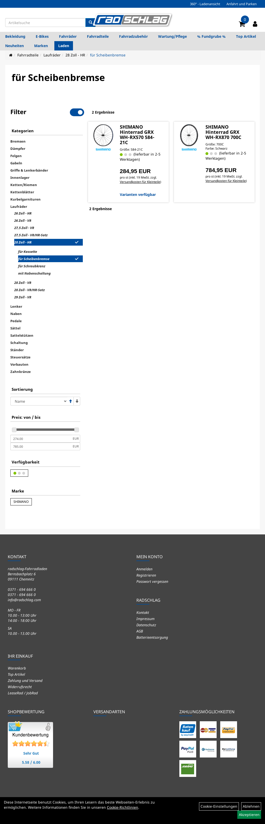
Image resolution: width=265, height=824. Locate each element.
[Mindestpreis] (40, 439)
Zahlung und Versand (25, 680)
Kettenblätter (22, 192)
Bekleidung (15, 36)
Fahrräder (68, 36)
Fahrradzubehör (133, 36)
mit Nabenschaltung (34, 273)
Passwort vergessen (152, 581)
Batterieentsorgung (152, 637)
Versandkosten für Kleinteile (140, 182)
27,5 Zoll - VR (24, 227)
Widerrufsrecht (20, 686)
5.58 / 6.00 (31, 762)
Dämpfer (17, 148)
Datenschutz (146, 624)
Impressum (145, 618)
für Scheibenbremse (108, 55)
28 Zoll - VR (22, 282)
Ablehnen (251, 806)
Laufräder (52, 55)
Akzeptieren (249, 814)
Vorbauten (19, 364)
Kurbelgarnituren (25, 199)
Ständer (17, 350)
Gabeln (16, 163)
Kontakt (142, 612)
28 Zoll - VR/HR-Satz (29, 290)
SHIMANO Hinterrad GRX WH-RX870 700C (223, 132)
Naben (16, 313)
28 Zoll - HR (75, 55)
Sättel (15, 328)
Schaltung (19, 342)
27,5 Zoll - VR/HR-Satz (31, 235)
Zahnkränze (20, 371)
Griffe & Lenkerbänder (29, 170)
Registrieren (146, 575)
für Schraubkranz (31, 266)
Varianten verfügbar (138, 194)
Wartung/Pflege (172, 36)
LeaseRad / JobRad (23, 692)
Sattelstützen (21, 335)
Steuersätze (20, 357)
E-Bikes (42, 36)
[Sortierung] (38, 401)
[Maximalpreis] (40, 446)
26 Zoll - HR (23, 213)
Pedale (16, 321)
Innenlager (20, 177)
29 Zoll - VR (22, 297)
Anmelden (144, 568)
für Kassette (27, 251)
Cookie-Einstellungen (219, 806)
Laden (63, 45)
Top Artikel (246, 36)
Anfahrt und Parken (241, 4)
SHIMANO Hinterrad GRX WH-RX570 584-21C (137, 134)
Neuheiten (14, 45)
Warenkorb (17, 668)
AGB (139, 631)
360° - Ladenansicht (205, 4)
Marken (41, 45)
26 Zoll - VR (22, 220)
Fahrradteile (98, 36)
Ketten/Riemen (23, 184)
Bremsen (18, 141)
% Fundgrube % (211, 36)
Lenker (16, 306)
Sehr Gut (31, 753)
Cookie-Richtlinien (122, 807)
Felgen (16, 155)
